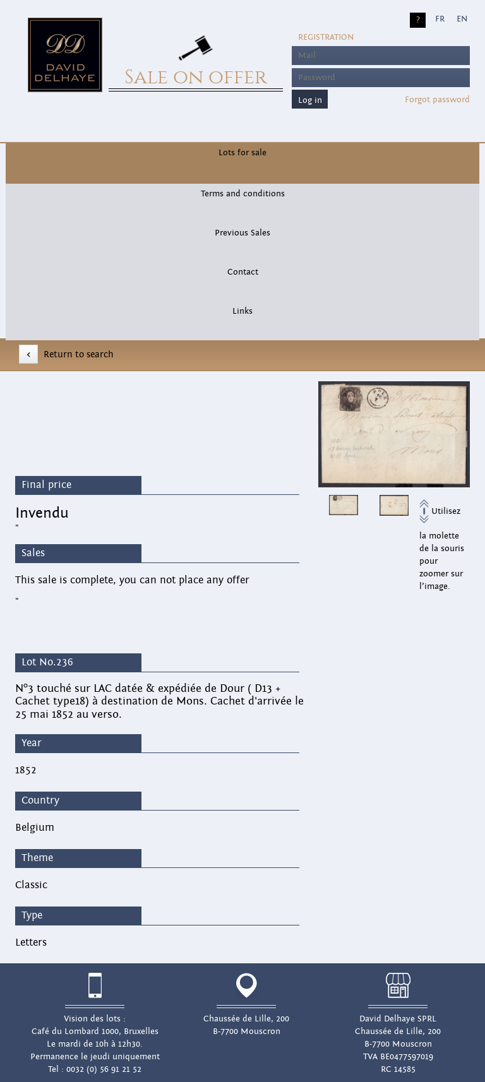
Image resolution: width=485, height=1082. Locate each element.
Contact (242, 272)
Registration (326, 37)
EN (462, 19)
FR (440, 19)
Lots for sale (242, 153)
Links (242, 311)
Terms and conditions (243, 194)
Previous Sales (242, 233)
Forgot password (437, 100)
